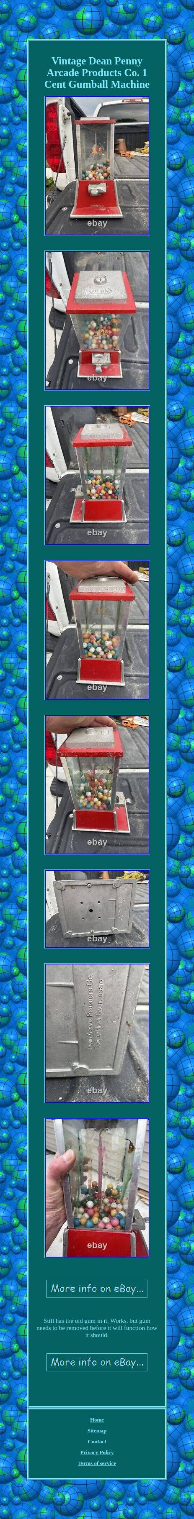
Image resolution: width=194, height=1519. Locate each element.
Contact (97, 1441)
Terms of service (97, 1463)
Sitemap (97, 1430)
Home (97, 1420)
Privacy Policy (97, 1452)
